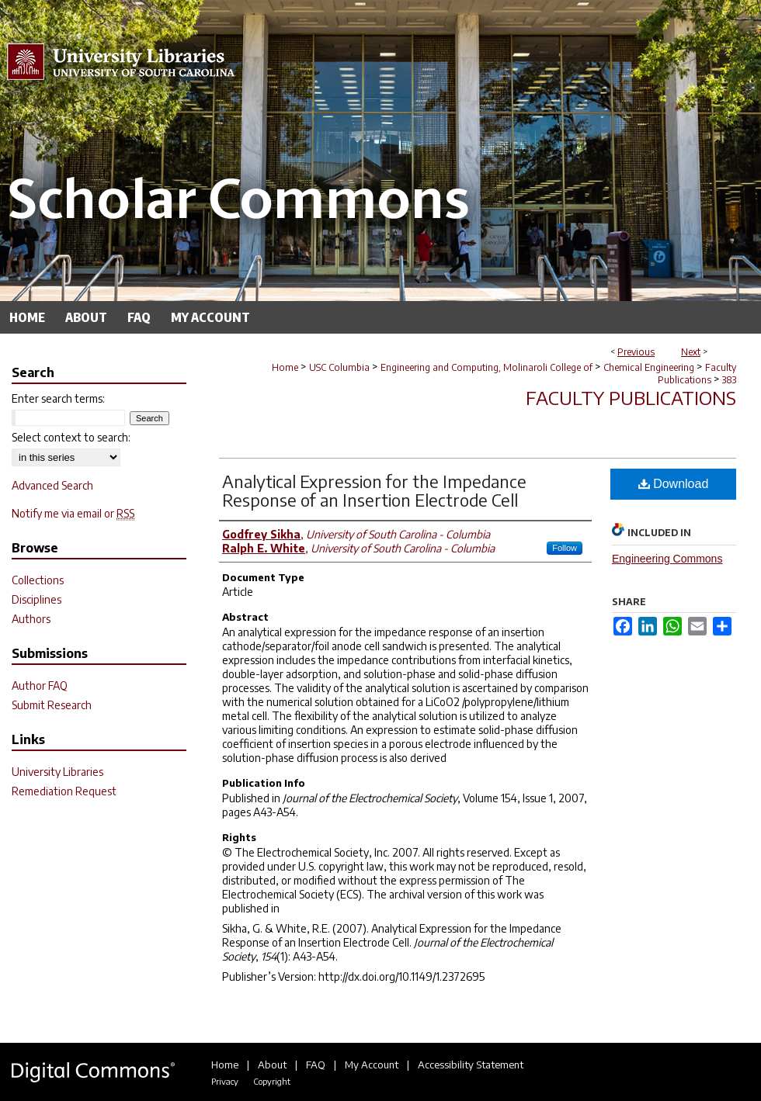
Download (673, 483)
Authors (31, 618)
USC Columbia (339, 367)
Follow (564, 547)
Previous (636, 352)
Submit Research (52, 704)
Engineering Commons (667, 558)
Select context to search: (71, 437)
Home (285, 367)
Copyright (271, 1081)
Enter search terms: (58, 398)
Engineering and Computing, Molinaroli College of (486, 367)
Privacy (224, 1081)
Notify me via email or (73, 513)
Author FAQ (40, 685)
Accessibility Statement (470, 1064)
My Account (371, 1064)
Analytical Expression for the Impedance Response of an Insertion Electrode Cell (374, 490)
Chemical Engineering (648, 367)
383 (729, 380)
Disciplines (36, 599)
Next (690, 352)
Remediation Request (64, 791)
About (272, 1064)
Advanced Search (52, 485)
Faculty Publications (697, 374)
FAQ (315, 1064)
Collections (38, 580)
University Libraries (57, 771)
